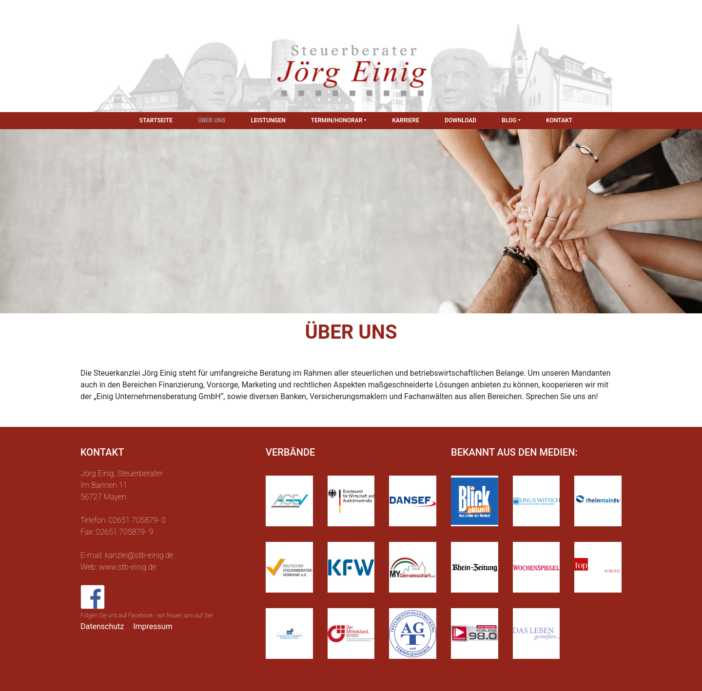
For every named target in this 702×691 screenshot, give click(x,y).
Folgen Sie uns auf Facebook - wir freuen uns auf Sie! (146, 615)
